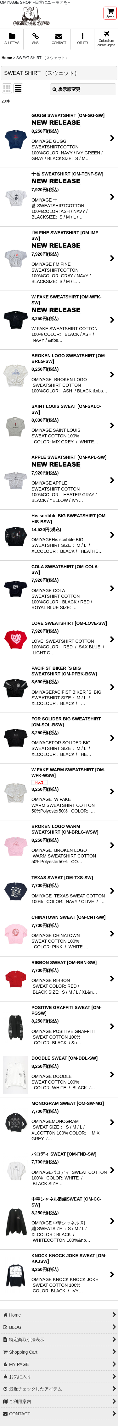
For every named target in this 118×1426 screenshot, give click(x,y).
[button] (82, 39)
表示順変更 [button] (66, 89)
